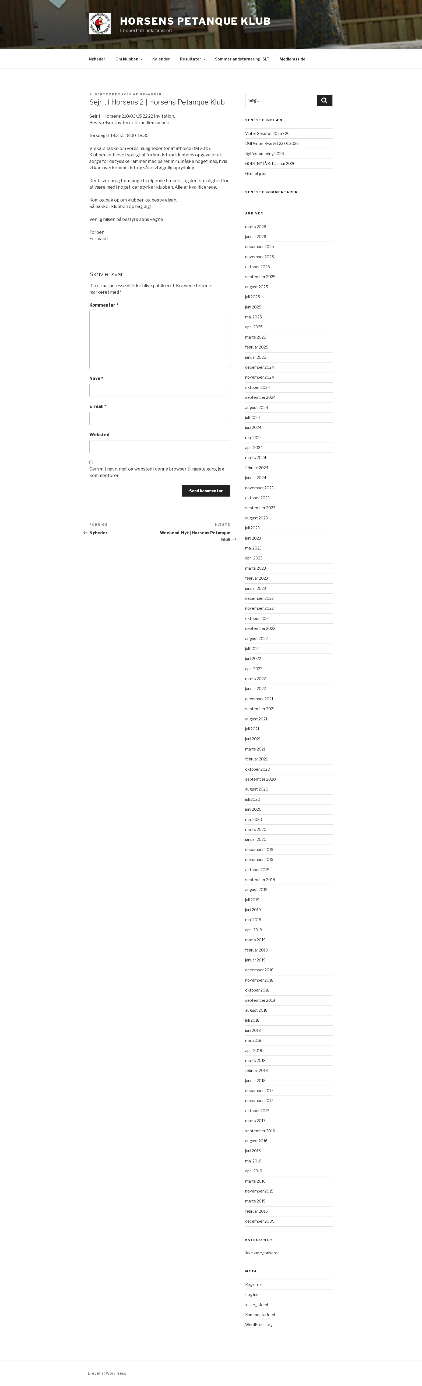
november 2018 (259, 980)
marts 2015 (255, 1201)
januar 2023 (255, 588)
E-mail (98, 406)
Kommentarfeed (260, 1314)
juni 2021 (253, 739)
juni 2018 (253, 1030)
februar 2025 (256, 347)
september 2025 (260, 276)
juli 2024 (252, 417)
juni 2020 (253, 809)
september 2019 (260, 879)
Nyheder (97, 59)
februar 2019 (256, 950)
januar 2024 (255, 477)
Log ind (251, 1294)
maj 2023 (253, 548)
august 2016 (256, 1141)
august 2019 (256, 889)
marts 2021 (255, 749)
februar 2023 (256, 578)
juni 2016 (253, 1150)
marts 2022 (255, 678)
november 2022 (259, 608)
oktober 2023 (257, 497)
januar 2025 (255, 357)
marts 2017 (255, 1120)
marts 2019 (255, 940)
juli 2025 (252, 297)
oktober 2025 (257, 266)
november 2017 (259, 1100)
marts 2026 (255, 226)
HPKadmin (151, 94)
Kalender (161, 59)
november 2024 (259, 377)
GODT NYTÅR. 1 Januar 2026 (270, 163)
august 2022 (256, 638)
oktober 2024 (257, 387)
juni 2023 (253, 538)
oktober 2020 (257, 769)
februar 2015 (256, 1211)
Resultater (193, 59)
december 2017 (259, 1090)
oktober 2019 (257, 869)
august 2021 (256, 719)
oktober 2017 (257, 1110)
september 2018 (260, 1000)
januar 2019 (255, 960)
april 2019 (253, 930)
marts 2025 (255, 337)
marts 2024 (255, 457)
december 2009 (260, 1221)
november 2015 (259, 1191)
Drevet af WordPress (107, 1373)
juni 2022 (253, 658)
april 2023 (253, 558)
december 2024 (259, 367)
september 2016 (260, 1131)
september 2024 (260, 397)
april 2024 (254, 447)
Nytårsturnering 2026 (264, 153)
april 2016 (253, 1171)
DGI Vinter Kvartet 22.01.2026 (272, 143)
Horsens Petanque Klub (195, 21)
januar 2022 (255, 688)
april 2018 (253, 1050)
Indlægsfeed (256, 1304)
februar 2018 (256, 1070)
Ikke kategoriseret (262, 1253)
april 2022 (253, 668)
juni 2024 (253, 427)
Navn (96, 378)
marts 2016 (255, 1181)
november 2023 (259, 488)
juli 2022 (252, 648)
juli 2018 (252, 1020)
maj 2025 (253, 317)
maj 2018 (253, 1040)
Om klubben (129, 59)
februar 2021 (256, 759)
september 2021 (260, 708)
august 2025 (256, 287)
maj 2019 (253, 919)
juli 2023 (252, 528)
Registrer (253, 1284)
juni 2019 (253, 909)
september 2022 (260, 628)
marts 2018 (255, 1060)
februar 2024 (256, 467)
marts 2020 (255, 829)
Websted (99, 434)
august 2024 (256, 407)
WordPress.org (259, 1324)
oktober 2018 (257, 990)
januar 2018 (255, 1080)
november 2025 (259, 256)
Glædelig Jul (255, 173)
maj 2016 (253, 1161)
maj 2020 (253, 819)
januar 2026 (255, 236)
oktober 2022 (257, 618)
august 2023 (256, 518)
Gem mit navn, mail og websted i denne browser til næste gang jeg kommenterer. (156, 472)
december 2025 (259, 246)
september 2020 (260, 779)
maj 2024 (253, 437)
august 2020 (256, 789)
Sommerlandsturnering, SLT (242, 59)
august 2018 (256, 1010)
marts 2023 (255, 568)
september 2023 (260, 507)
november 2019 (259, 859)
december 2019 (259, 849)
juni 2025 (253, 307)
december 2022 (259, 598)
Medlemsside (292, 59)
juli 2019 (252, 899)
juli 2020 (252, 799)
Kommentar (103, 305)
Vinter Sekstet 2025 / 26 (267, 133)
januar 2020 (255, 839)
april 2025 (254, 327)
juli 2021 (252, 729)
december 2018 (259, 970)
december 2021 (259, 698)
